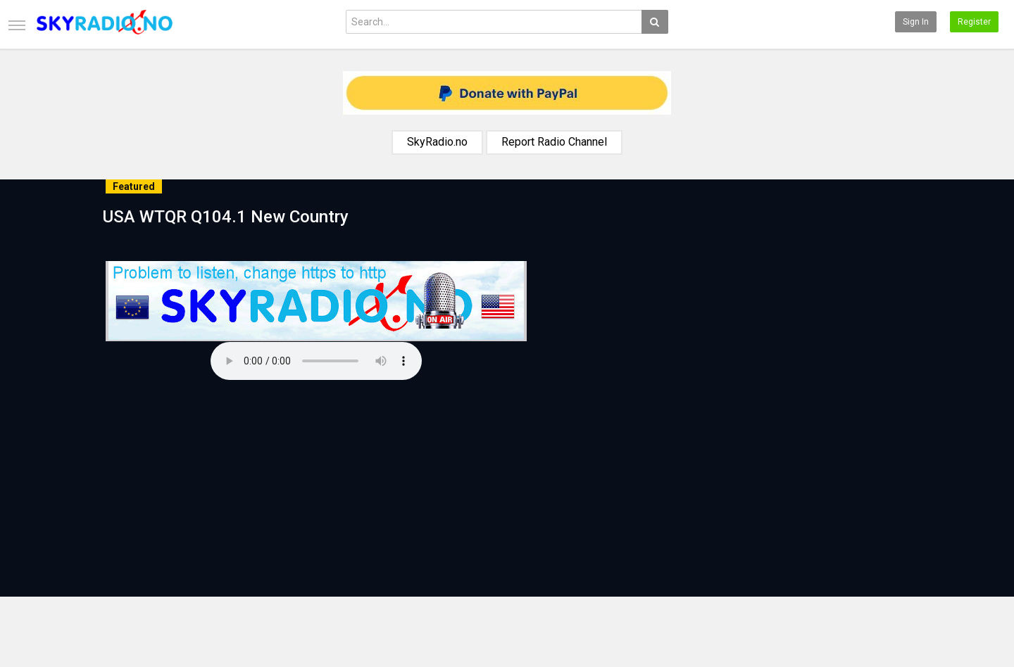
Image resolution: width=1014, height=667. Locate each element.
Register (974, 22)
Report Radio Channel (554, 141)
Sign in (916, 22)
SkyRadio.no (437, 141)
